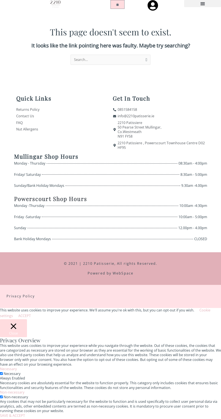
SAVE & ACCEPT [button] (12, 416)
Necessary (12, 374)
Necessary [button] (8, 369)
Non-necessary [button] (12, 393)
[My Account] (152, 5)
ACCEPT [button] (24, 316)
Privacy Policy (20, 297)
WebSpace (123, 274)
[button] (202, 3)
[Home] (55, 3)
